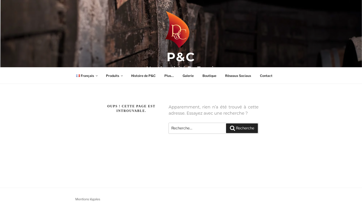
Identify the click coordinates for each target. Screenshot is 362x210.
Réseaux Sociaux (238, 76)
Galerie (188, 76)
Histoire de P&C (143, 76)
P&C (181, 57)
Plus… (169, 76)
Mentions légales (87, 199)
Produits (115, 76)
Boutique (209, 76)
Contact (266, 76)
